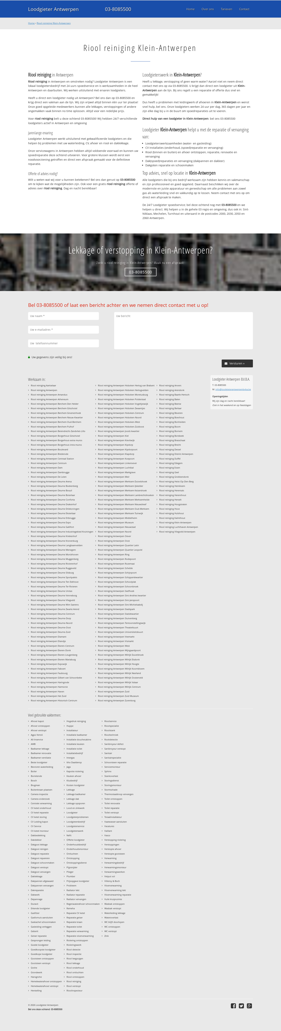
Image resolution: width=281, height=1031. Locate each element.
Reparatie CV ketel (76, 913)
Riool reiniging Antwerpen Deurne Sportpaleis (54, 577)
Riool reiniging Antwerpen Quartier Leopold (120, 549)
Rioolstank (109, 730)
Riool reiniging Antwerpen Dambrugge (50, 472)
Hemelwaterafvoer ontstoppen (46, 981)
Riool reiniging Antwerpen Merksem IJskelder (120, 485)
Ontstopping (73, 858)
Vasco (107, 835)
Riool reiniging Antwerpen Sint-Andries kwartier (122, 595)
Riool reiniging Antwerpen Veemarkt (116, 636)
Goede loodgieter (39, 944)
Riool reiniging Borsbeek (171, 435)
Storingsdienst (111, 780)
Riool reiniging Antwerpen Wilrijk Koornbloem (121, 668)
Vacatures (109, 826)
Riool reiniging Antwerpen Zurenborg (116, 700)
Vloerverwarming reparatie (117, 894)
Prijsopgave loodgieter (78, 881)
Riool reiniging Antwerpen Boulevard (49, 449)
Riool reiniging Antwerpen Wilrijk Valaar (118, 682)
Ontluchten (72, 853)
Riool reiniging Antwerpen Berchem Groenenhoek (56, 412)
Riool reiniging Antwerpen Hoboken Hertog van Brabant (126, 385)
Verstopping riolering (115, 839)
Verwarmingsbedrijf (114, 862)
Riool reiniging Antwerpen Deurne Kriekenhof (54, 536)
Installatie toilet (74, 748)
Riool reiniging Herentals (171, 490)
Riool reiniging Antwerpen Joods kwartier (118, 431)
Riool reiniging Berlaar (170, 408)
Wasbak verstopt (112, 908)
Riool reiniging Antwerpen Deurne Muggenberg (54, 558)
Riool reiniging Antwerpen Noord (114, 531)
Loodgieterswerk (75, 830)
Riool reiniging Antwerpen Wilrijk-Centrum (119, 686)
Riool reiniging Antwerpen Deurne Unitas (51, 590)
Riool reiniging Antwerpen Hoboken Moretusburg (123, 394)
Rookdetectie (111, 739)
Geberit (34, 931)
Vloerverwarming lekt (115, 890)
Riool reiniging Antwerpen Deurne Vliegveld (53, 600)
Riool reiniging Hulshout (171, 513)
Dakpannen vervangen (42, 885)
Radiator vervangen (76, 899)
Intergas (71, 757)
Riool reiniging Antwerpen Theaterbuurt (118, 627)
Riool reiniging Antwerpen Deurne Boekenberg (54, 485)
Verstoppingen (111, 844)
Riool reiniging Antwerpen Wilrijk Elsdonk (119, 659)
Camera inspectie (39, 794)
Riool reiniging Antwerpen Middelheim (117, 517)
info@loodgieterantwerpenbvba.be (233, 389)
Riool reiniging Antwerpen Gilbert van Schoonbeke (56, 677)
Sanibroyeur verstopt (115, 748)
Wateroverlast (111, 917)
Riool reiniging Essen (169, 467)
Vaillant (108, 830)
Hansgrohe (36, 976)
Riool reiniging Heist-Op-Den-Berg (176, 481)
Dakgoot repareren (40, 858)
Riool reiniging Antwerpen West (114, 645)
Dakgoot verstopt (39, 867)
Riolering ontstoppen (77, 940)
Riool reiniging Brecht (170, 444)
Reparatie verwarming (78, 931)
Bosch (34, 780)
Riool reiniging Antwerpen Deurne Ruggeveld (53, 568)
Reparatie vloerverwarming (80, 935)
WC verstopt (110, 931)
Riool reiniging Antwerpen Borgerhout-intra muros (56, 444)
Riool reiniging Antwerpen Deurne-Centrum (53, 613)
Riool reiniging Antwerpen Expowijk (49, 663)
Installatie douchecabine (79, 739)
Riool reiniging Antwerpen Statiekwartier (118, 613)
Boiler (34, 771)
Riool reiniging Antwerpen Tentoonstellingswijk (122, 622)
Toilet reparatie (111, 808)
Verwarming (110, 858)
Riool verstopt (74, 986)
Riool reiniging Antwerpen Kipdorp (115, 444)
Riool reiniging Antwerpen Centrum (49, 463)
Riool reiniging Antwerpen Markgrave (116, 472)
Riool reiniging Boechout (171, 417)
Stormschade (110, 789)
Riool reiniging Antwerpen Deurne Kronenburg (54, 540)
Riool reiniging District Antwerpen (176, 453)
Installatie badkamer (77, 734)
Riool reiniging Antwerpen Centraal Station (52, 458)
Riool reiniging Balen (169, 399)
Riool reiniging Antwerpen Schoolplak (117, 581)
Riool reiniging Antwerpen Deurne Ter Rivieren (54, 586)
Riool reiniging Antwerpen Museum (116, 522)
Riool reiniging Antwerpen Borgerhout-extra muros (56, 440)
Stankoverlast (111, 776)
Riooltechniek (111, 734)
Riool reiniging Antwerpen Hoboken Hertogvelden (123, 390)
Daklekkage (36, 876)
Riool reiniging (74, 981)
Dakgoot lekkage (39, 844)
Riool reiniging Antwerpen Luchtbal (116, 467)
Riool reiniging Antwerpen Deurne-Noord (51, 622)
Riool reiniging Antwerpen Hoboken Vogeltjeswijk (123, 403)
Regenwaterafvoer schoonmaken (83, 903)
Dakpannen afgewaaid (42, 881)
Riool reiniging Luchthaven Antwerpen (178, 526)
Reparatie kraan (74, 922)
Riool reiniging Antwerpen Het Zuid (48, 695)
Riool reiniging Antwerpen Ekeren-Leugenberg (54, 654)
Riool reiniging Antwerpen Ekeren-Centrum (52, 645)
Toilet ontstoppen (113, 798)
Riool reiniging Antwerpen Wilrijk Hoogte (118, 663)
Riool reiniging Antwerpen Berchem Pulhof (52, 426)
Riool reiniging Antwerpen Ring (113, 554)
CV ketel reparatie (40, 812)
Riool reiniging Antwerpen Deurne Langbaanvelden (57, 545)
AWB (33, 744)
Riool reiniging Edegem (170, 463)
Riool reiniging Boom (170, 426)
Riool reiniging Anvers (170, 385)
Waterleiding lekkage (114, 913)
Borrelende (36, 776)
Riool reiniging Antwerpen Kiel (113, 435)
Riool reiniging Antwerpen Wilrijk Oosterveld (120, 677)
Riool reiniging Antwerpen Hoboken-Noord (119, 417)
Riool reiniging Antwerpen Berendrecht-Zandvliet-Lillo (58, 431)
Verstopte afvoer (112, 849)
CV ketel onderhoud (41, 808)
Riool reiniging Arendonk (171, 390)
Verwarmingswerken (114, 871)
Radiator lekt (73, 890)
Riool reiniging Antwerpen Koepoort (116, 458)
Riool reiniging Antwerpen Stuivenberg (117, 618)
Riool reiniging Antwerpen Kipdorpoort (117, 449)
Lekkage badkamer (76, 794)
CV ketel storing (39, 817)
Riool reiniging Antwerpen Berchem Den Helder (54, 403)
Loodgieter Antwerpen (53, 9)
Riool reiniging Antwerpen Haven (47, 691)
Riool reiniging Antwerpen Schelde (115, 568)
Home (31, 23)
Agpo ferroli (37, 734)
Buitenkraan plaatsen (41, 789)
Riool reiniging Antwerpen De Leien (49, 476)
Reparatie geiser (75, 917)
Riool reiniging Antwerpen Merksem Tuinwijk (120, 513)
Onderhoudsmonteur (77, 849)
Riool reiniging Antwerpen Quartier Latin (118, 545)
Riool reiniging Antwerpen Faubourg (49, 673)
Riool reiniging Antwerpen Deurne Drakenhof (53, 504)
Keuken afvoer (74, 776)
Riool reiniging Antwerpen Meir (113, 476)
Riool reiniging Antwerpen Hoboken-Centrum (121, 412)
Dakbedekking (38, 835)
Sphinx (107, 771)
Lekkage (71, 789)
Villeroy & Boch (112, 881)
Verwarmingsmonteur (115, 867)
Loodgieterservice (75, 826)
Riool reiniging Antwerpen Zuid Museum (118, 695)
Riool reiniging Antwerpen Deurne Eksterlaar (53, 513)
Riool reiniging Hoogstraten (173, 504)
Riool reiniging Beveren (171, 412)
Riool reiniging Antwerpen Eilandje (48, 641)
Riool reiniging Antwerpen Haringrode (50, 682)
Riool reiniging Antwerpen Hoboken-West (119, 421)
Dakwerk (35, 894)
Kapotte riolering (75, 771)
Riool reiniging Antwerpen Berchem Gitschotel (54, 408)
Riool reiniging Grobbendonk (174, 476)
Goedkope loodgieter (41, 954)
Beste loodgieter (39, 762)
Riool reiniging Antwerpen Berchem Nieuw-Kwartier (57, 417)
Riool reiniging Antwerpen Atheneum (49, 399)
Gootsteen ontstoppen (42, 958)
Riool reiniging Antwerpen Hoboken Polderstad (122, 399)
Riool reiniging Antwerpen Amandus (49, 394)
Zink (106, 935)
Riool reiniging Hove (169, 508)
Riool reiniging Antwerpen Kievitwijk (116, 440)
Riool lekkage (73, 963)
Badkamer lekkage (40, 748)
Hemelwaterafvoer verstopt (44, 986)
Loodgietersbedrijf (76, 821)
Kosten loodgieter (75, 785)
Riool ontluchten (75, 972)
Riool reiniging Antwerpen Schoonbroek (118, 586)
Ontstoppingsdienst (77, 862)
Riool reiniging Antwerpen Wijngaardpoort (119, 650)
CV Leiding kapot (39, 821)
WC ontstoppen (112, 926)
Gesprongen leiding (41, 940)
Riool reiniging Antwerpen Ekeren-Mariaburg (53, 659)
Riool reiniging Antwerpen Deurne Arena (51, 481)
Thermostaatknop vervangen (118, 794)
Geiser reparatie (39, 935)
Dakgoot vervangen (41, 871)
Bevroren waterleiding (42, 766)
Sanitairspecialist (112, 757)
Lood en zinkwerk (75, 808)
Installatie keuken (75, 744)
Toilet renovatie (112, 803)
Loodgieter (72, 812)
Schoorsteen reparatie (115, 762)
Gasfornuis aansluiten (42, 917)
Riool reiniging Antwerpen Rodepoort (117, 558)
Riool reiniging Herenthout (172, 495)
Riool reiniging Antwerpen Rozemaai (116, 563)
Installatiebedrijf (75, 753)
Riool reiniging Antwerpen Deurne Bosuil (51, 490)
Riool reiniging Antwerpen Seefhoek (116, 590)
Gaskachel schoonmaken (43, 922)
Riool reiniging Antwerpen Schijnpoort (117, 572)
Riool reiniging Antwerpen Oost (114, 540)
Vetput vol (109, 876)
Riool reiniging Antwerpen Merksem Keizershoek (122, 490)
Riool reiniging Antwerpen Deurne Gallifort (52, 526)
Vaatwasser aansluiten (115, 821)
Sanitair (108, 753)
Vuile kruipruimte (113, 899)
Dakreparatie (37, 890)
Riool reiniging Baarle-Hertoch (174, 394)
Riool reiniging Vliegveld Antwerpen (177, 531)
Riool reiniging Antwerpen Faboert (48, 668)
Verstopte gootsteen (114, 853)
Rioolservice (110, 721)
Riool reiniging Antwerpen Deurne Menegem (53, 549)
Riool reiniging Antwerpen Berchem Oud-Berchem (56, 421)
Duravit (34, 903)
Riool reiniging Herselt (170, 499)
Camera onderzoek (40, 798)
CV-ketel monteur (40, 830)
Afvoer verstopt (38, 730)
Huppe (70, 725)
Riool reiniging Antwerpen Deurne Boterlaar (53, 495)
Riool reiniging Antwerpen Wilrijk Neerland (119, 673)
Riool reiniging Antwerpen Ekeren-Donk (51, 650)
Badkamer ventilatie (41, 757)
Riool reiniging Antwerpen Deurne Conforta (53, 499)
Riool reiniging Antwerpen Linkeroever (117, 463)
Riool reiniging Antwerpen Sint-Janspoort (118, 600)
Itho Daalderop (74, 762)
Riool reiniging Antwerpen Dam (46, 467)
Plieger (70, 871)
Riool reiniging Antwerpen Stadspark (116, 609)
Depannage (36, 899)
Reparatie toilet (74, 926)
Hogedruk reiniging (76, 721)
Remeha (71, 908)
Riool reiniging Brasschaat (172, 440)
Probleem (71, 885)
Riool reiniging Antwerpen (44, 390)
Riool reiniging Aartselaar (43, 385)
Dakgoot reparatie (40, 853)
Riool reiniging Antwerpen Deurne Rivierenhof (54, 563)
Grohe (34, 967)
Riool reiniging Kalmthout (172, 517)
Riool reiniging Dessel (170, 449)
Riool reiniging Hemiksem (172, 485)
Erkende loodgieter (40, 908)
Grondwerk (36, 972)
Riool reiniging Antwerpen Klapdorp (116, 453)
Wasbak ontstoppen (114, 903)
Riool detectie (73, 949)
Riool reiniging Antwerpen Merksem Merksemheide (123, 499)
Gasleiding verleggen (41, 926)
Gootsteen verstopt (40, 963)
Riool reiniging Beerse (170, 403)
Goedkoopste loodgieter (43, 949)
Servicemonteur (112, 766)
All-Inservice (37, 739)
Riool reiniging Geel (169, 472)
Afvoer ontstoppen (40, 725)
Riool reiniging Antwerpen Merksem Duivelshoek (122, 481)
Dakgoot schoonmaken (42, 862)
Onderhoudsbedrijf (76, 844)
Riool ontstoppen (75, 976)
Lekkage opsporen (76, 803)
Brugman (35, 785)
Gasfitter (35, 913)
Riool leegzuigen (75, 958)
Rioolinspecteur (74, 990)
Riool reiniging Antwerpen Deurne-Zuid (50, 631)
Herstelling (36, 990)
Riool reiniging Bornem (170, 431)
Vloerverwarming (113, 885)
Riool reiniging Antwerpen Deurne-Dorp (51, 618)
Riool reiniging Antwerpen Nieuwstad (117, 526)
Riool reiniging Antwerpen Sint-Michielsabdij (120, 604)
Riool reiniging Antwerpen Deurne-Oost (51, 627)
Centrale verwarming (41, 803)
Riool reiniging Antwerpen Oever (114, 536)
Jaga (69, 766)
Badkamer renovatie (41, 753)
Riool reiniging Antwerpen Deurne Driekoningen (55, 508)
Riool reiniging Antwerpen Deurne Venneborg (54, 595)
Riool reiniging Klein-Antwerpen (54, 23)
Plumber (71, 876)
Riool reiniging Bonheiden (172, 421)
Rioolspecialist (111, 725)
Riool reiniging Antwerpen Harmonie (49, 686)
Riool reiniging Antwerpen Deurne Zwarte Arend (55, 609)
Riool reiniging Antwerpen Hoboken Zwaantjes (121, 408)
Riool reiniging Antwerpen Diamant (48, 636)
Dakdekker (36, 839)
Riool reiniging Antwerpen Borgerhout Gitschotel (55, 435)
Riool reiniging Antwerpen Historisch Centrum (54, 700)
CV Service (36, 826)
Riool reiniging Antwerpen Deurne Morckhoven (54, 554)
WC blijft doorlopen (114, 922)
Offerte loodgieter (75, 839)
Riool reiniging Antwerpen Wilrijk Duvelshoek (121, 654)
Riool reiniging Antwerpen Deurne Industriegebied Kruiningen (62, 531)
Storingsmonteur (112, 785)
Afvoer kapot (37, 721)
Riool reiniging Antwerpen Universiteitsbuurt (120, 631)
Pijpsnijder (72, 867)
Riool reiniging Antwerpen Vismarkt (116, 641)
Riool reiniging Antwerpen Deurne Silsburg (52, 572)
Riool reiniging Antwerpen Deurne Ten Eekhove (54, 581)
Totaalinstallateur (113, 817)
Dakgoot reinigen (39, 849)
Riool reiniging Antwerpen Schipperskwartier (120, 577)
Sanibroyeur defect (114, 744)
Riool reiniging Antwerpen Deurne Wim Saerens (55, 604)
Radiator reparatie (76, 894)
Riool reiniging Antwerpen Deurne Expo (51, 522)
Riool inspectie (74, 954)
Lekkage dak (73, 798)
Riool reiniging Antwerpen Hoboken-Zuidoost (121, 426)
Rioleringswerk (74, 944)
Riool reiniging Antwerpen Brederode (49, 453)
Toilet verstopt (111, 812)
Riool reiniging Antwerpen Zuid (113, 691)
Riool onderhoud (75, 967)
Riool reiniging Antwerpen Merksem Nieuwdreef (122, 504)
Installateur (72, 730)
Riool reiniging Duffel (170, 458)
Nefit (69, 835)
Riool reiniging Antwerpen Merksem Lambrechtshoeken (126, 495)
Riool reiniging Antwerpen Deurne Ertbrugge (53, 517)
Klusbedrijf (72, 780)
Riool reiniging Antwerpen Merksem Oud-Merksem (123, 508)
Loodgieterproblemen (78, 817)
